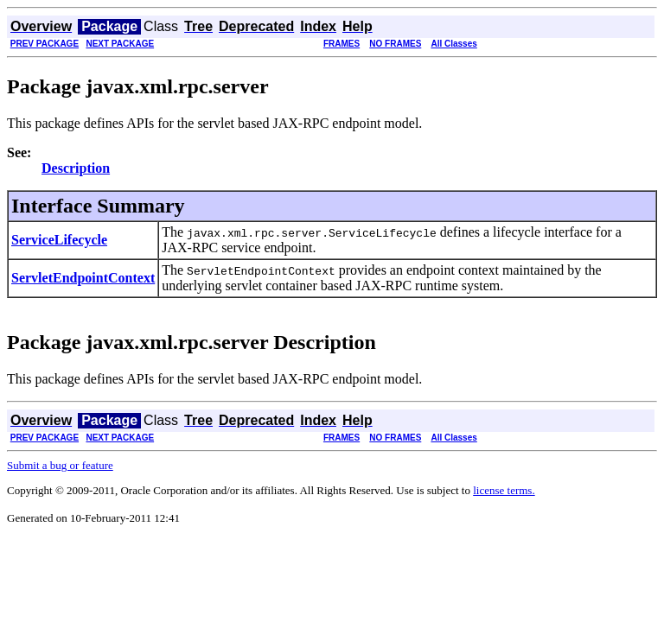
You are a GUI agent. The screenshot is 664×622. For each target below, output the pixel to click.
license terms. (503, 490)
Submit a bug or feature (60, 465)
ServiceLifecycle (59, 239)
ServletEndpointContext (83, 277)
